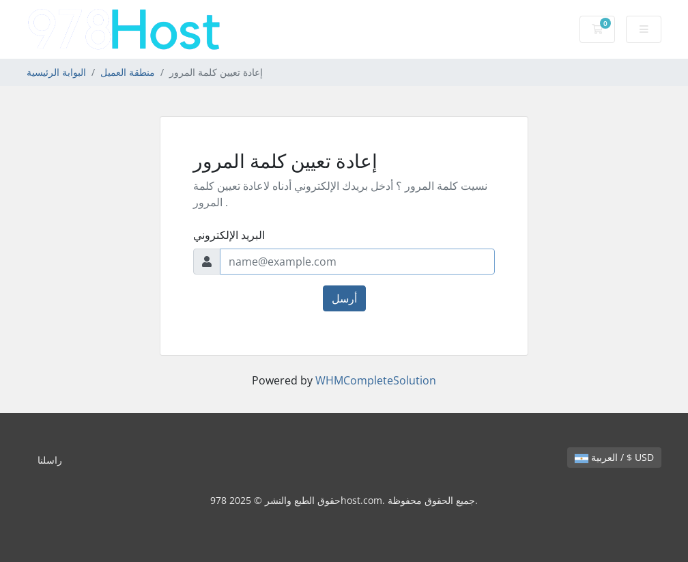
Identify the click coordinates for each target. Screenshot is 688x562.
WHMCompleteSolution (375, 380)
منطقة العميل (127, 72)
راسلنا (50, 459)
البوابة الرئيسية (56, 72)
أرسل (344, 298)
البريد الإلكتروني (229, 234)
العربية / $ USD (614, 457)
